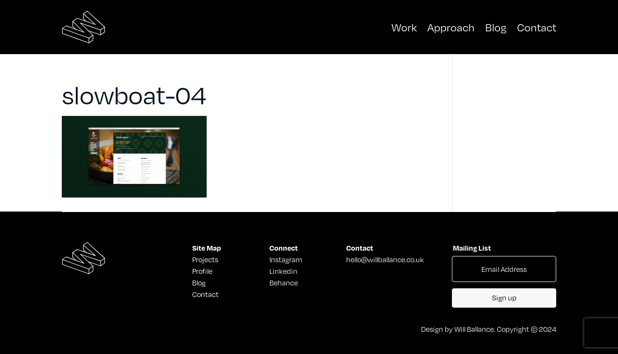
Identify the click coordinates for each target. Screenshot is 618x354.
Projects (205, 259)
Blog (495, 26)
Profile (202, 271)
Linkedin (283, 271)
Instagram (285, 259)
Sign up (504, 297)
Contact (536, 26)
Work (404, 26)
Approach (451, 26)
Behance (283, 282)
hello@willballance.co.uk (385, 259)
